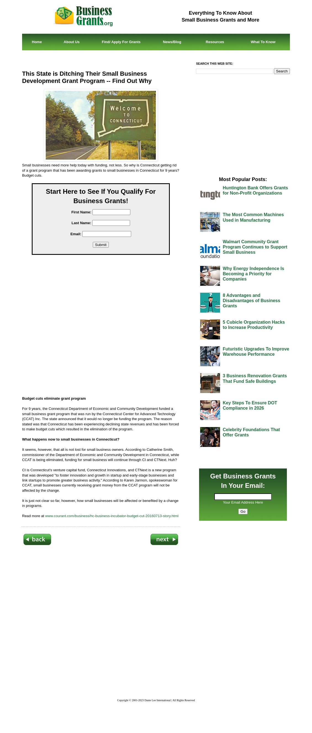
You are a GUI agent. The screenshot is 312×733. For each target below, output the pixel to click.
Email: (75, 234)
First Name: (81, 212)
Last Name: (81, 223)
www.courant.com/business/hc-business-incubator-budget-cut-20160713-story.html (112, 516)
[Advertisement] (105, 326)
